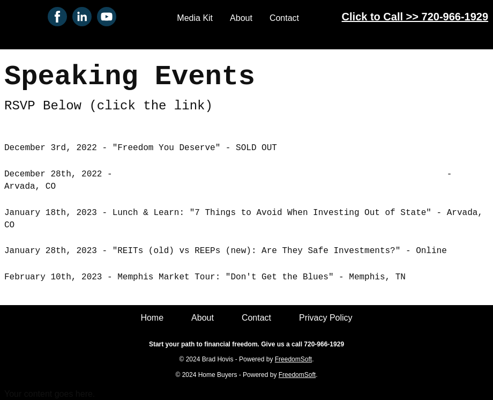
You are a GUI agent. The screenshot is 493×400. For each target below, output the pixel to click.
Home (151, 317)
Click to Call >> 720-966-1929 (415, 17)
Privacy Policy (326, 317)
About (241, 18)
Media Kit (195, 18)
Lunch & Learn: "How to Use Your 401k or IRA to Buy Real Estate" (279, 174)
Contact (284, 18)
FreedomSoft (293, 359)
